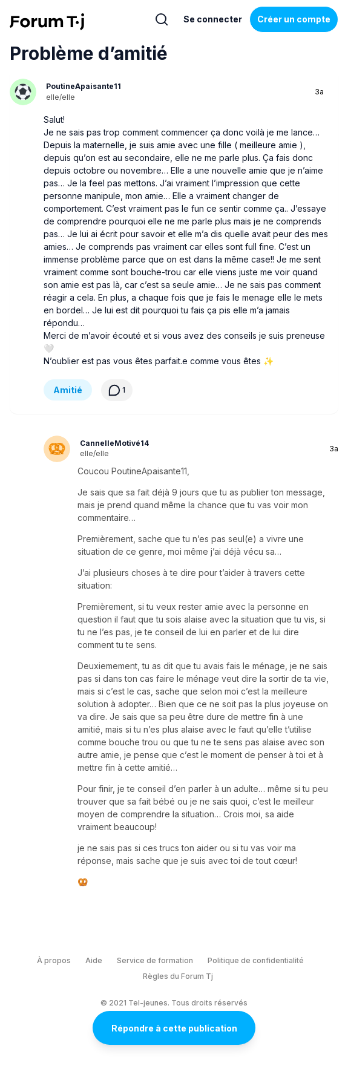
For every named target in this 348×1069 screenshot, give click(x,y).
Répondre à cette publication (174, 1028)
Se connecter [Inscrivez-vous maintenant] (212, 19)
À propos (54, 960)
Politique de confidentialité (256, 960)
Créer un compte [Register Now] (293, 19)
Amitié (67, 390)
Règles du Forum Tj (178, 976)
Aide (93, 960)
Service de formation (155, 960)
